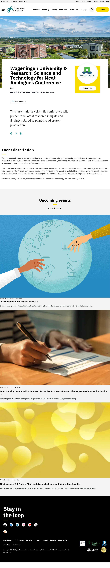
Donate (102, 9)
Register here (87, 88)
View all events (55, 208)
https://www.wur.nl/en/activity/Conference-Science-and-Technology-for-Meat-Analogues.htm (47, 179)
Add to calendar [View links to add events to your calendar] (19, 101)
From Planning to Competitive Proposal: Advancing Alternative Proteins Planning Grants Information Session (53, 392)
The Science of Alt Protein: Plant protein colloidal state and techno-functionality (40, 484)
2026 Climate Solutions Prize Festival (19, 301)
